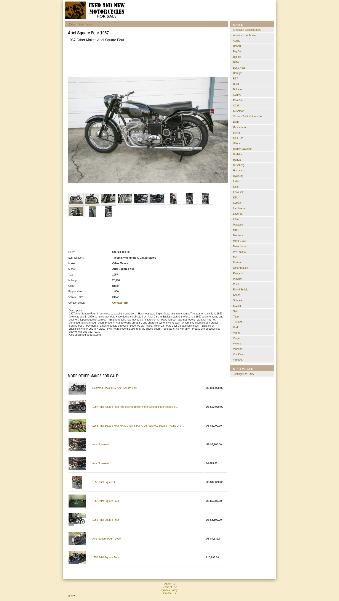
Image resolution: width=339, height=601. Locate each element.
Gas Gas (238, 138)
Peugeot (238, 273)
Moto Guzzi (239, 240)
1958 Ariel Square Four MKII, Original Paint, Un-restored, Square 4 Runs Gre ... (138, 425)
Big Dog (237, 51)
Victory (237, 343)
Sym (235, 311)
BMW (236, 62)
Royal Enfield (240, 289)
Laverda (237, 213)
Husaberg (238, 165)
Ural (235, 327)
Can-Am (238, 100)
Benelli (237, 46)
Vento (236, 332)
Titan (236, 316)
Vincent (237, 349)
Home (71, 24)
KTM (235, 197)
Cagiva (237, 94)
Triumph (238, 322)
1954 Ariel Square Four (105, 557)
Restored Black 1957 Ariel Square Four (114, 388)
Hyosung (238, 175)
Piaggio (237, 278)
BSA (235, 78)
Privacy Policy (170, 590)
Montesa (238, 235)
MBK (236, 230)
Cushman (238, 111)
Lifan (236, 219)
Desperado (239, 127)
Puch (236, 284)
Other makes (85, 24)
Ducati (236, 132)
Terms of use (169, 587)
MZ (235, 257)
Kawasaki (238, 192)
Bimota (237, 56)
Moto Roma (239, 246)
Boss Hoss (239, 67)
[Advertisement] (146, 56)
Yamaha (238, 359)
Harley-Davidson (242, 148)
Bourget (237, 73)
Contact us (169, 593)
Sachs (236, 294)
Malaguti (238, 224)
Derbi (236, 121)
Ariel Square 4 (100, 444)
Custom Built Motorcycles (247, 116)
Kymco (237, 203)
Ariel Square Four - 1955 (106, 538)
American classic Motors (247, 29)
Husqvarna (239, 170)
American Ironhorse (244, 35)
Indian (236, 181)
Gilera (236, 143)
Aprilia (236, 40)
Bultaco (237, 89)
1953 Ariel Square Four (105, 519)
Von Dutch (239, 354)
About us (169, 584)
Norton (237, 262)
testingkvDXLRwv (243, 373)
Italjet (236, 186)
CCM (236, 105)
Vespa (236, 338)
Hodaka (237, 154)
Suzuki (237, 305)
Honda (237, 159)
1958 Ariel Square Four (105, 501)
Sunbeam (238, 300)
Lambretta (239, 208)
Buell (236, 83)
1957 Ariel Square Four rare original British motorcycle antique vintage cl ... (135, 406)
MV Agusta (239, 251)
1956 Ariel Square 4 (103, 482)
